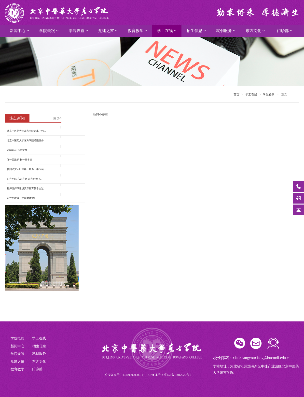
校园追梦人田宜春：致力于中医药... (26, 169)
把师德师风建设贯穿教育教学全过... (26, 188)
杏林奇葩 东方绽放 (17, 150)
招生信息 (196, 31)
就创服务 (225, 31)
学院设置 (78, 31)
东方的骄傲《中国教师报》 (21, 198)
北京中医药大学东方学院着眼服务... (26, 140)
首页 (236, 94)
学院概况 (48, 31)
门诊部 (284, 31)
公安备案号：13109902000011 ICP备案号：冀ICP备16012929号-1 (148, 375)
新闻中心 (19, 31)
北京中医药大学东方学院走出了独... (26, 130)
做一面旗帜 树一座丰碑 (19, 159)
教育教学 (137, 31)
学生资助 (269, 94)
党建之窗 (107, 31)
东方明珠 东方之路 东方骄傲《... (24, 178)
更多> (57, 118)
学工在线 (166, 31)
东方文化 (255, 31)
